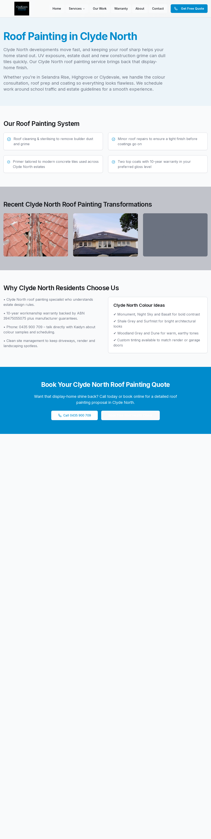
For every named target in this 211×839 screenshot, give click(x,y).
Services (75, 8)
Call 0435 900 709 (74, 415)
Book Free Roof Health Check (130, 415)
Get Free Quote (189, 8)
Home (57, 8)
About (140, 8)
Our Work (100, 8)
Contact (158, 8)
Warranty (121, 8)
